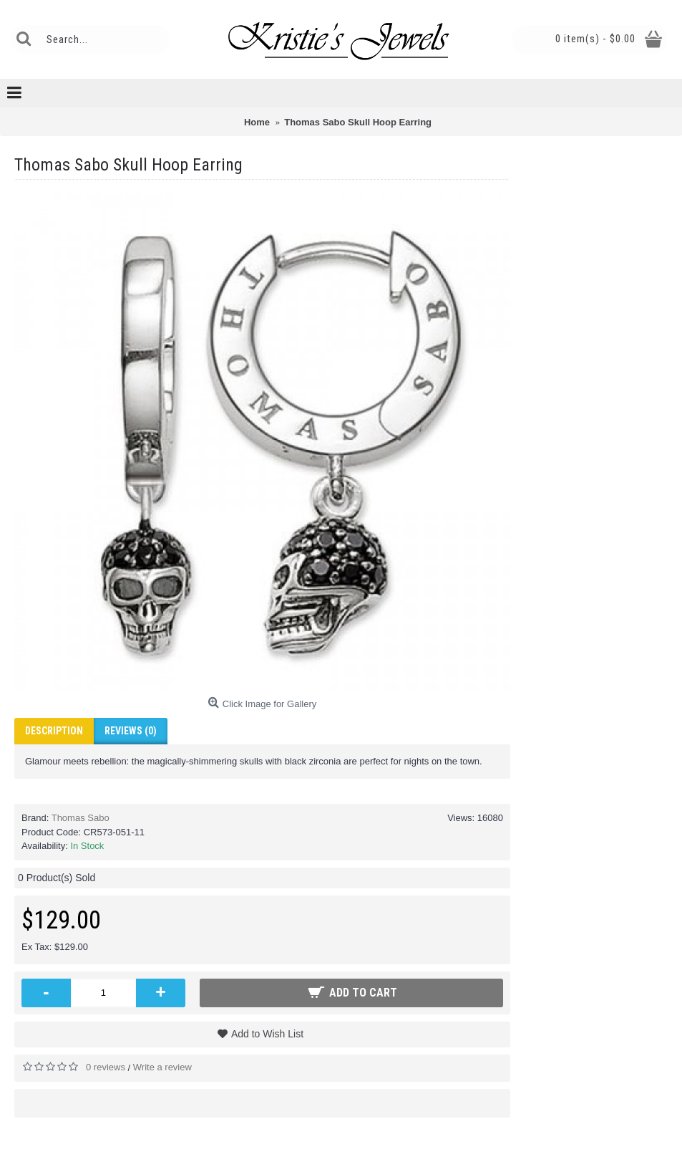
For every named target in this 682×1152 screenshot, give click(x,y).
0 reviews (105, 1067)
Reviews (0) (130, 730)
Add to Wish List (267, 1034)
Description (54, 730)
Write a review (162, 1067)
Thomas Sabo (80, 817)
